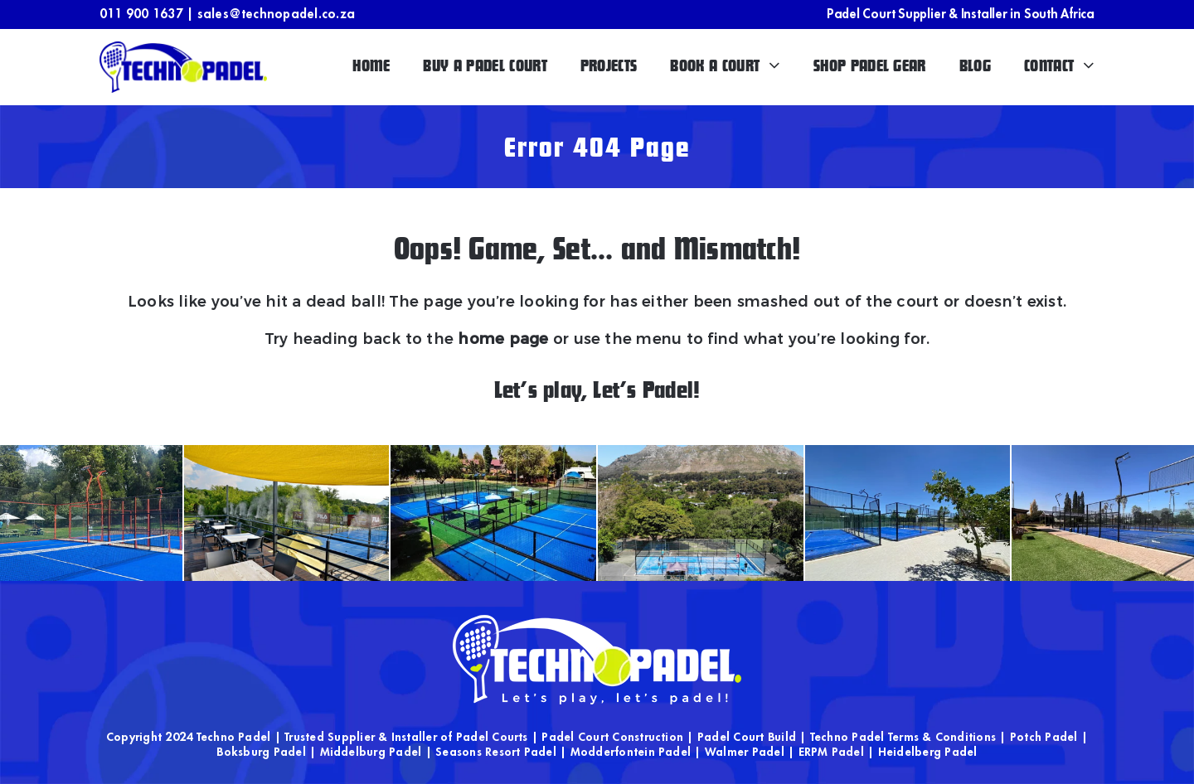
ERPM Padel (831, 751)
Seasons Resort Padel (495, 751)
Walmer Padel (744, 751)
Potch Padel (1044, 737)
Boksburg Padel (260, 751)
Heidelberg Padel (928, 751)
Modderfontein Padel (631, 751)
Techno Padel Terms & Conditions (903, 737)
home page (503, 339)
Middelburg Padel (371, 751)
